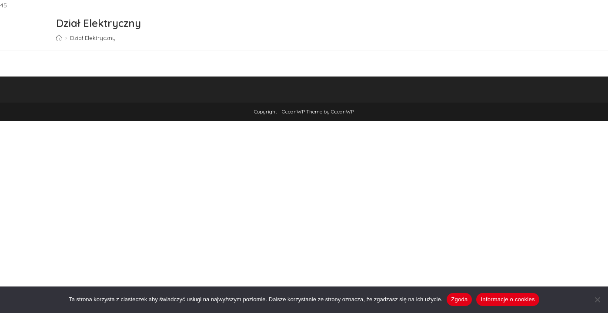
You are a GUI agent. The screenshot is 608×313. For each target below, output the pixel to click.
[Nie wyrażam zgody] (597, 299)
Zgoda (459, 299)
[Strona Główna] (59, 37)
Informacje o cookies (508, 299)
